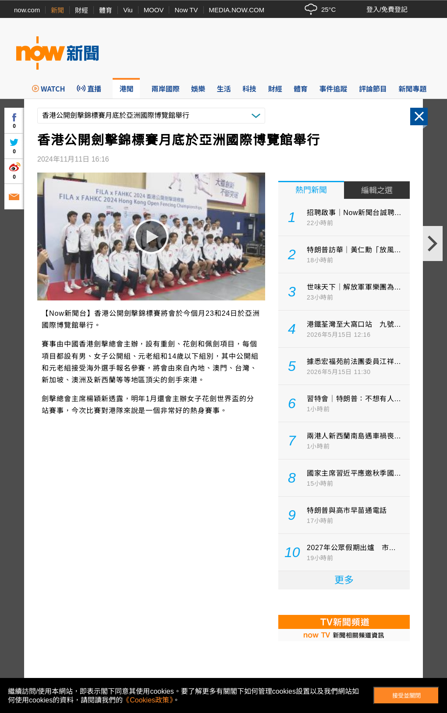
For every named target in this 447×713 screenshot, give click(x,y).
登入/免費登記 (387, 9)
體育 (105, 10)
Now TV (186, 10)
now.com (27, 10)
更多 (344, 580)
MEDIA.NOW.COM (237, 10)
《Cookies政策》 (148, 700)
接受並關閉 (406, 695)
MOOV (154, 10)
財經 (81, 10)
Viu (127, 10)
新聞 (57, 10)
